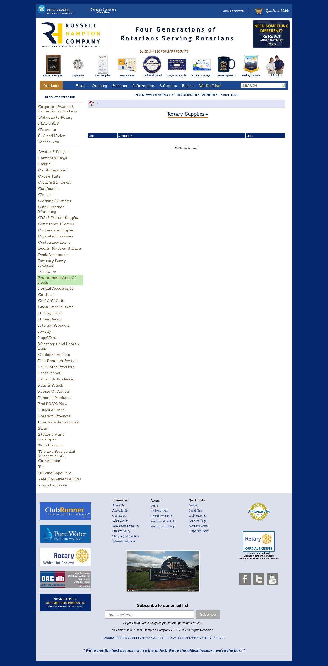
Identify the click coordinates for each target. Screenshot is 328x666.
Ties (41, 466)
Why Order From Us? (125, 526)
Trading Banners (251, 74)
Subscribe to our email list (162, 605)
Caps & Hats (49, 176)
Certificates (48, 188)
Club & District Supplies (59, 217)
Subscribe (168, 85)
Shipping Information (125, 536)
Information (143, 85)
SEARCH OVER (65, 602)
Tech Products (51, 445)
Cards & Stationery (55, 182)
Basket (188, 85)
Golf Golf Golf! (51, 300)
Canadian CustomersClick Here (103, 11)
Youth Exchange (52, 485)
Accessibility (120, 510)
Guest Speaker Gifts (56, 307)
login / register (233, 11)
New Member (127, 74)
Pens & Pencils (51, 385)
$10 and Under (51, 135)
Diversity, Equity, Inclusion (52, 263)
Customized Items (54, 242)
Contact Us (119, 515)
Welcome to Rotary (55, 117)
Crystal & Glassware (56, 236)
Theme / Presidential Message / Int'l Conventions (56, 456)
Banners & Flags (52, 157)
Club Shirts (275, 74)
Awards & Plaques (53, 74)
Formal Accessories (55, 288)
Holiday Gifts (49, 313)
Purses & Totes (51, 410)
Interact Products (53, 325)
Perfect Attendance (55, 379)
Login (154, 505)
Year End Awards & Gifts (59, 479)
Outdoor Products (54, 354)
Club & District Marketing (51, 209)
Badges (44, 164)
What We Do (120, 521)
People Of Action (53, 391)
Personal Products (54, 397)
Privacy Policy (121, 531)
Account (119, 85)
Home (81, 85)
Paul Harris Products (56, 367)
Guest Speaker (226, 74)
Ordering (99, 85)
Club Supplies (102, 74)
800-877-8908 (61, 11)
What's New (48, 142)
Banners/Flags (198, 521)
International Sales (124, 541)
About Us (118, 505)
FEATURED (48, 123)
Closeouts (47, 129)
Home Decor (49, 319)
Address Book (159, 511)
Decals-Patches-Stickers (60, 248)
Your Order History (163, 526)
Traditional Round (152, 74)
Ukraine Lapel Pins (55, 473)
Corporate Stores (199, 531)
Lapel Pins (78, 74)
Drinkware (47, 271)
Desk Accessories (53, 254)
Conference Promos (56, 224)
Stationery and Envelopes (51, 436)
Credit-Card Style (201, 74)
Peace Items (49, 373)
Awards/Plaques (199, 526)
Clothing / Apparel (54, 201)
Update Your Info (161, 516)
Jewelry (44, 331)
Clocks (44, 194)
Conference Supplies (56, 230)
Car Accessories (52, 170)
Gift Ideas (46, 294)
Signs (43, 428)
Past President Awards (57, 360)
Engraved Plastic (177, 74)
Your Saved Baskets (163, 521)
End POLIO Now (52, 403)
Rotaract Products (54, 416)
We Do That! (210, 85)
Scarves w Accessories (58, 422)
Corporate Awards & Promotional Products (57, 108)
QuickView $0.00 (271, 11)
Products (51, 85)
